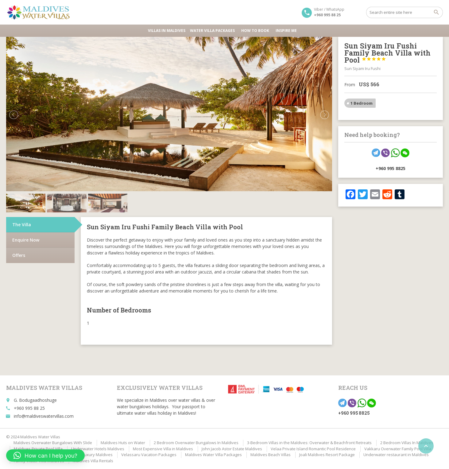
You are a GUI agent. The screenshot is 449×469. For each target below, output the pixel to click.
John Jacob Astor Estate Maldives (232, 449)
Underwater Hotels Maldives (97, 449)
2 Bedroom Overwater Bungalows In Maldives (196, 442)
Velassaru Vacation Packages (148, 454)
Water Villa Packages (213, 30)
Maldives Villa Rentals (93, 460)
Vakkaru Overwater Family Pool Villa (397, 449)
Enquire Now (25, 240)
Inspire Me (286, 30)
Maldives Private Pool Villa (38, 449)
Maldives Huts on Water (123, 442)
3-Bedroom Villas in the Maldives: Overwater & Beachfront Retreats (309, 442)
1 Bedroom (361, 103)
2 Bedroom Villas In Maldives (406, 442)
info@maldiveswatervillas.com (44, 416)
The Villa (21, 224)
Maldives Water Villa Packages (213, 454)
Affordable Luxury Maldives (87, 454)
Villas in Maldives (166, 30)
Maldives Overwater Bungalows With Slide (53, 442)
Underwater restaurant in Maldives (396, 454)
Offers (18, 255)
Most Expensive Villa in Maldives (163, 449)
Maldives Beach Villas (270, 454)
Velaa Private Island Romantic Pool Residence (313, 449)
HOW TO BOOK (256, 30)
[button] (45, 455)
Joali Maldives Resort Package (327, 454)
